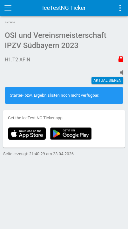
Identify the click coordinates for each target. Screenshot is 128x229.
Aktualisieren (107, 80)
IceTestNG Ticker (64, 7)
